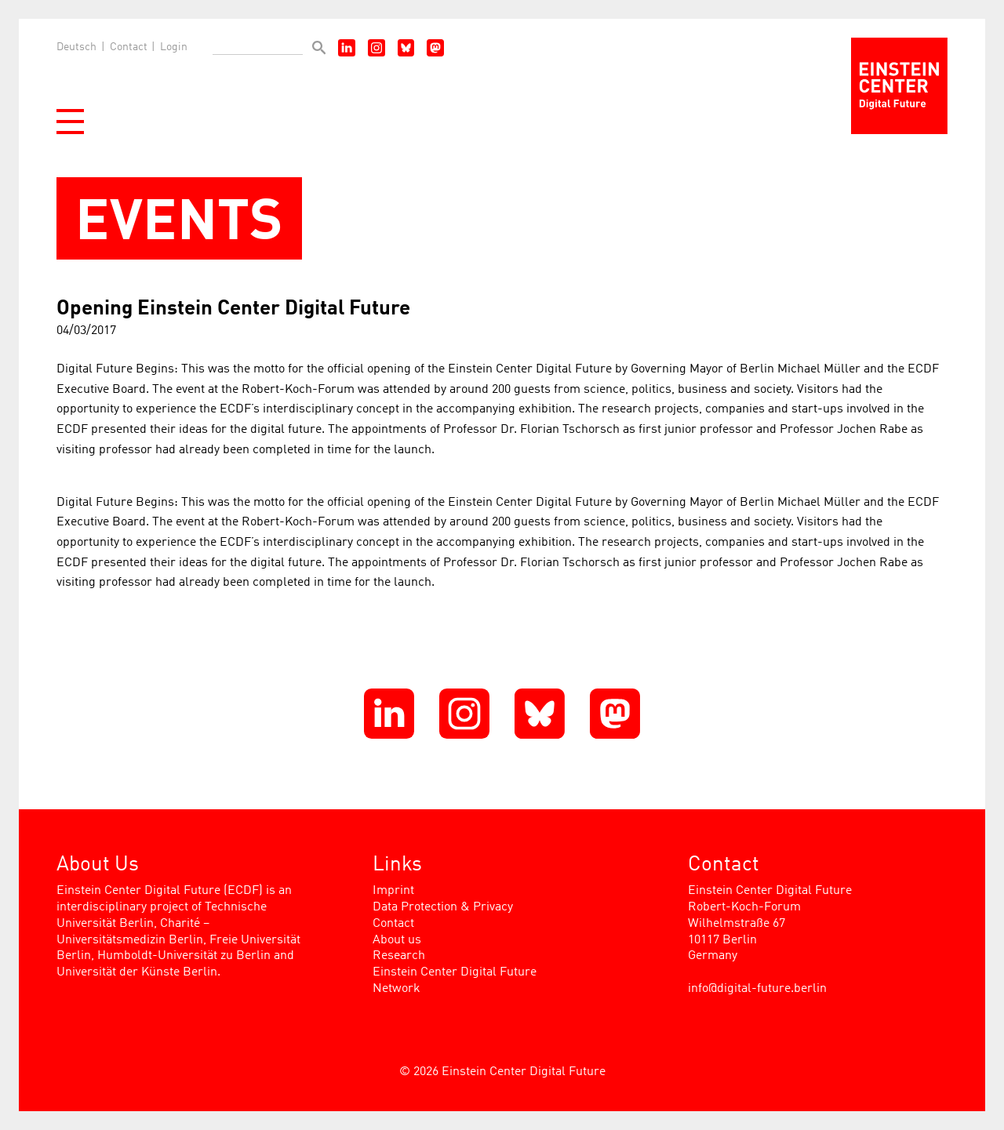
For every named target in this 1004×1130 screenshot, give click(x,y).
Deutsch (76, 47)
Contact (128, 47)
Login (173, 47)
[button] (70, 121)
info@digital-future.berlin (757, 989)
